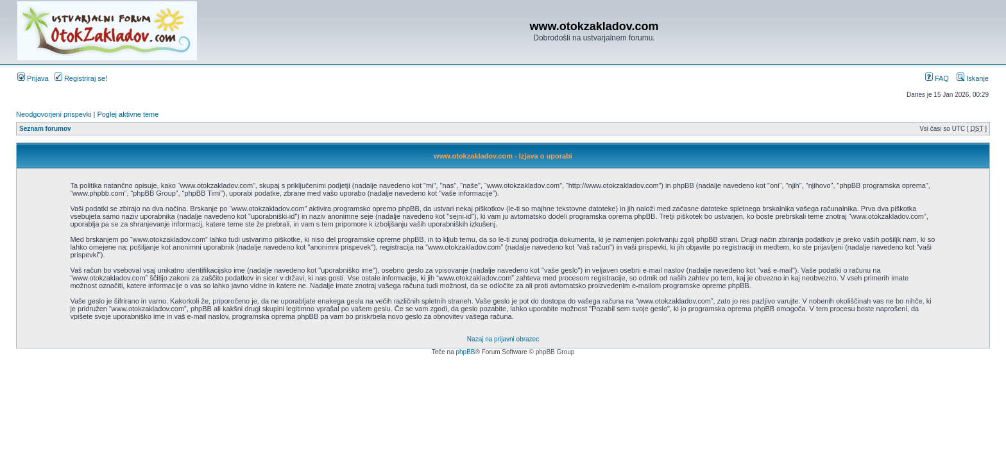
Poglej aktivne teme (127, 114)
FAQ (937, 78)
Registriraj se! (81, 78)
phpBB (465, 351)
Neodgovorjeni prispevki (53, 114)
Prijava (33, 78)
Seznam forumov (45, 128)
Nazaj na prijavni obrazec (503, 339)
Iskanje (973, 78)
